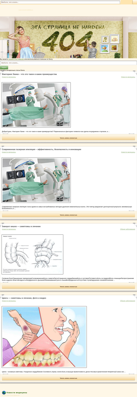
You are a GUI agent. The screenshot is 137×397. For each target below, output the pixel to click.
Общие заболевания (127, 229)
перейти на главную (16, 59)
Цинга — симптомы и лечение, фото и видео (24, 298)
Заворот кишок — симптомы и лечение (21, 226)
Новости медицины (128, 77)
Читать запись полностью (68, 138)
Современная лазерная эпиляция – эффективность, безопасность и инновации (41, 149)
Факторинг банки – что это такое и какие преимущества (29, 74)
